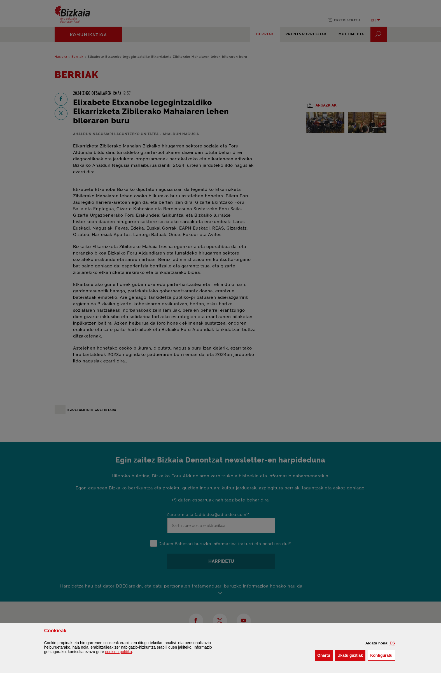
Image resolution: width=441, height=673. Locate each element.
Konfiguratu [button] (382, 655)
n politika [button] (118, 651)
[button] (392, 643)
